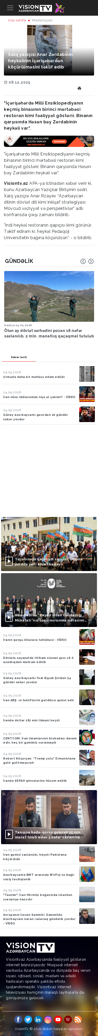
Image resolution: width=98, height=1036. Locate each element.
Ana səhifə (17, 20)
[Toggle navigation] (10, 8)
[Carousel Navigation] (87, 261)
